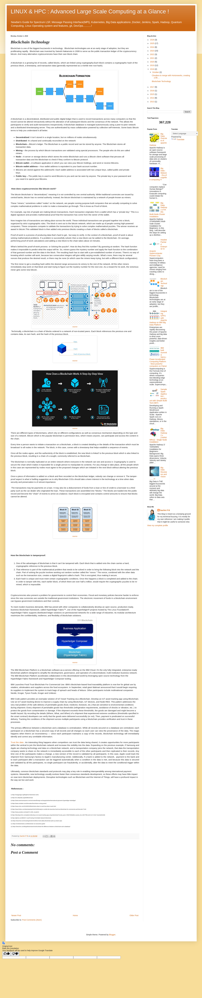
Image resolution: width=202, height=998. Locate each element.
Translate (177, 139)
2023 (152, 51)
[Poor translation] (15, 954)
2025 (152, 43)
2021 (152, 58)
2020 (152, 62)
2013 (152, 102)
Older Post (134, 915)
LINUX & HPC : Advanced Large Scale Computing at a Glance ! (90, 11)
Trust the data (17, 742)
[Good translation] (6, 954)
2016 (152, 91)
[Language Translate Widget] (184, 133)
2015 (152, 94)
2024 (152, 47)
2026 (152, 40)
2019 (152, 65)
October (155, 72)
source (75, 327)
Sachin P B (165, 510)
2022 (152, 54)
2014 (152, 98)
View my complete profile (157, 525)
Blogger (112, 935)
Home (75, 915)
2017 (152, 87)
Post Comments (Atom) (32, 920)
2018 (152, 69)
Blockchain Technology (161, 81)
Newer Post (16, 915)
